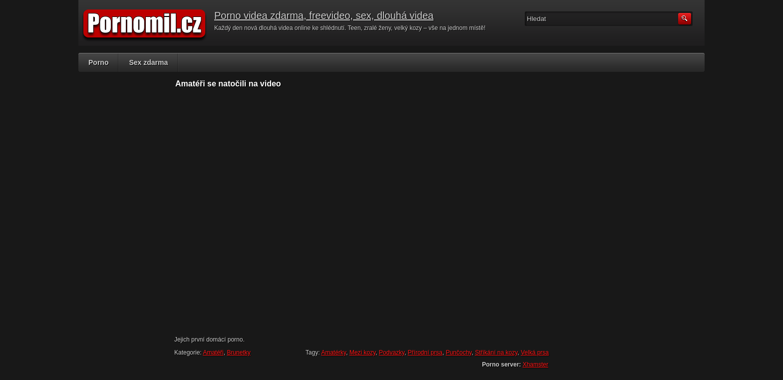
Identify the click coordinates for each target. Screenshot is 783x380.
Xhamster (535, 364)
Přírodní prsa (425, 352)
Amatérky (333, 352)
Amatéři (213, 352)
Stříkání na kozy (496, 352)
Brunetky (238, 352)
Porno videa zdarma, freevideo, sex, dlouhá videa (323, 15)
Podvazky (391, 352)
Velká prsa (535, 352)
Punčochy (459, 352)
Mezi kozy (363, 352)
